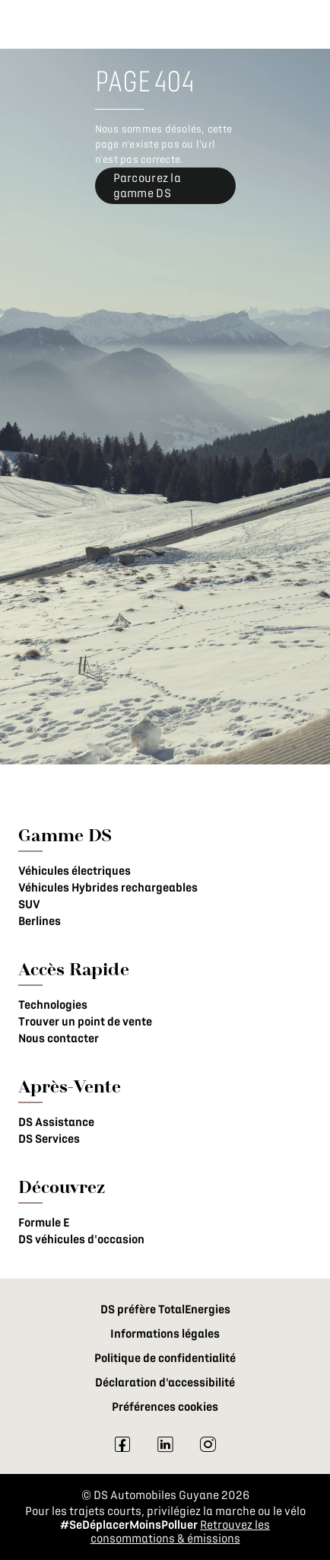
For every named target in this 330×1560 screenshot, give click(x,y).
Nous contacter (58, 1038)
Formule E (43, 1223)
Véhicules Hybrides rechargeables (108, 888)
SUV (29, 904)
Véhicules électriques (74, 871)
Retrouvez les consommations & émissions (180, 1532)
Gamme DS (65, 835)
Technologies (52, 1005)
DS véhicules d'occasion (81, 1239)
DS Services (49, 1139)
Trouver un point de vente (85, 1022)
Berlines (39, 921)
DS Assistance (56, 1122)
